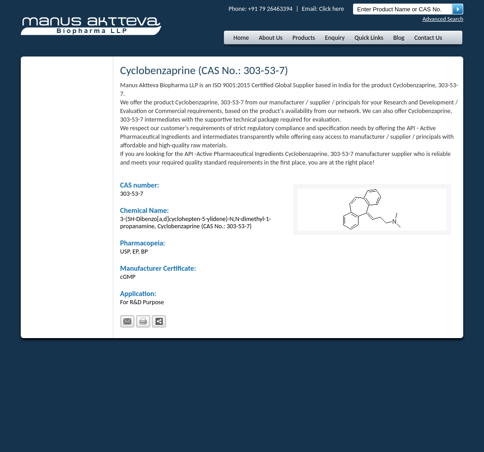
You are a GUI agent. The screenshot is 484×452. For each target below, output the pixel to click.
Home (241, 38)
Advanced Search (443, 18)
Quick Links (368, 38)
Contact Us (428, 38)
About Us (271, 38)
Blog (399, 38)
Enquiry (334, 38)
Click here (331, 9)
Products (304, 38)
